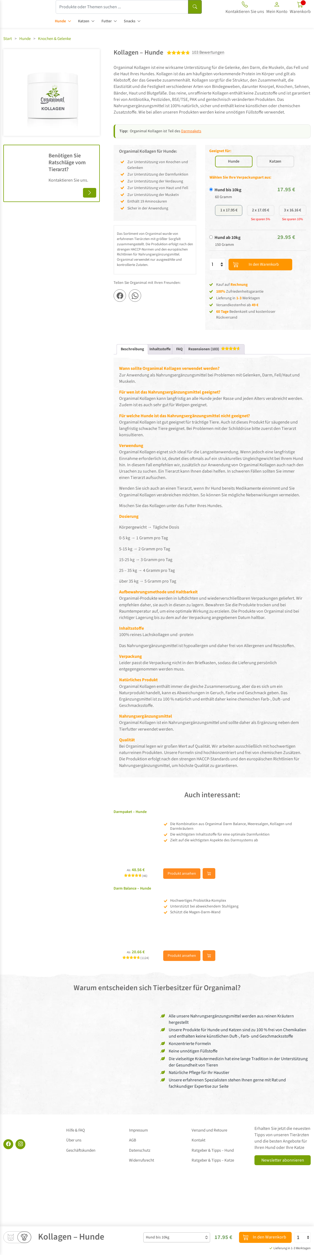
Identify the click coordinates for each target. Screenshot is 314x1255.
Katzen (83, 21)
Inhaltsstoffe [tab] (160, 364)
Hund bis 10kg (227, 204)
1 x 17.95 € (228, 225)
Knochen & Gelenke (54, 39)
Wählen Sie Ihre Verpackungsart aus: (240, 191)
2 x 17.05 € (260, 225)
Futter (106, 21)
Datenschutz (139, 1156)
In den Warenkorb (260, 279)
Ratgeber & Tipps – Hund (213, 1156)
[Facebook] (8, 1159)
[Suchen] (195, 7)
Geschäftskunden (80, 1156)
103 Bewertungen (208, 52)
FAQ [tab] (179, 364)
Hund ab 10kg (227, 253)
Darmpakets (191, 131)
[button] (277, 8)
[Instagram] (20, 1159)
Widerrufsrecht (141, 1162)
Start (7, 39)
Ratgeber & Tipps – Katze (213, 1162)
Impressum (138, 1143)
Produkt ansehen (182, 889)
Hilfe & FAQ (75, 1143)
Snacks (129, 21)
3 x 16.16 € (292, 225)
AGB (132, 1149)
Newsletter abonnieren (282, 1176)
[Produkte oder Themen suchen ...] (122, 7)
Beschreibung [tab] (132, 364)
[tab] (214, 364)
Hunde (60, 21)
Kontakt (198, 1149)
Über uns (73, 1149)
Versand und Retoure (209, 1143)
